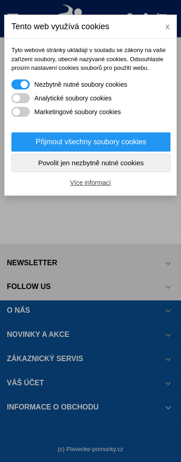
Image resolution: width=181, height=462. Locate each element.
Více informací (90, 182)
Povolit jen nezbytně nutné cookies (91, 163)
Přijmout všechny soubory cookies (91, 142)
